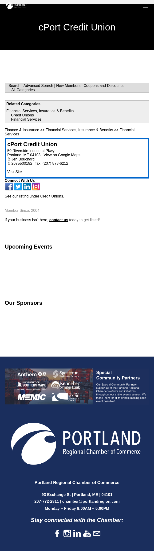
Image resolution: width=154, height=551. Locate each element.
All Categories (23, 90)
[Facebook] (57, 533)
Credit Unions (22, 115)
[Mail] (97, 533)
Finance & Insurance (22, 130)
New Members (68, 86)
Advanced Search (38, 86)
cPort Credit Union (32, 144)
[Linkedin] (77, 533)
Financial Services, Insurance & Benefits (40, 111)
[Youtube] (87, 533)
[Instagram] (67, 533)
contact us (58, 220)
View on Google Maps (61, 155)
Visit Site (14, 172)
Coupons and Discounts (103, 86)
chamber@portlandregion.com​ (91, 501)
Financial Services (26, 119)
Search (14, 86)
